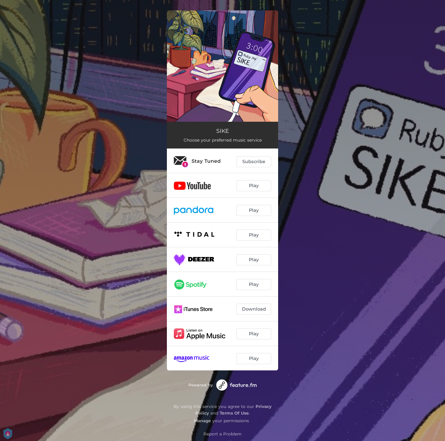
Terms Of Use (234, 413)
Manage (202, 420)
